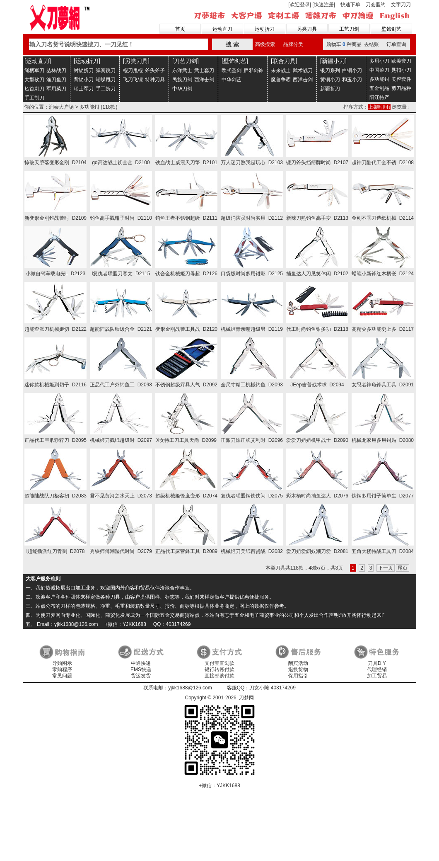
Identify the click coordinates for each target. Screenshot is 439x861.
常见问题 (62, 676)
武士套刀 (204, 70)
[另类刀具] (136, 61)
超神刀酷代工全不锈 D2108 (383, 162)
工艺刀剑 (349, 29)
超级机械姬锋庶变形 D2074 (186, 496)
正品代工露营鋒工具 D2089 (186, 551)
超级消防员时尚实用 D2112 (252, 218)
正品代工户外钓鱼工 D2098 (121, 385)
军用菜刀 (56, 89)
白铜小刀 (352, 70)
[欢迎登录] (299, 4)
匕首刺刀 (34, 89)
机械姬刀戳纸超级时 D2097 (121, 440)
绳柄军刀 (34, 70)
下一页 (385, 568)
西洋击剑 (204, 79)
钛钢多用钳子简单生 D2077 (383, 496)
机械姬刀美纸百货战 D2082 (252, 551)
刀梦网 (61, 17)
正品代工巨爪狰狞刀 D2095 (55, 440)
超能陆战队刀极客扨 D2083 (55, 496)
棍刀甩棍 (133, 70)
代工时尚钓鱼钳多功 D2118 (317, 329)
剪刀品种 (401, 88)
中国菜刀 (379, 70)
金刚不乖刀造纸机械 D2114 (383, 218)
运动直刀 (222, 29)
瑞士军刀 (84, 89)
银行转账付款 (219, 669)
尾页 (403, 568)
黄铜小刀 (330, 79)
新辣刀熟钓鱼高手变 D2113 (317, 218)
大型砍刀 (34, 79)
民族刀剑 (182, 79)
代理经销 (377, 669)
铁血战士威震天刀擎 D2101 (186, 162)
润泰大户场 (61, 107)
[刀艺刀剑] (185, 61)
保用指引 (298, 676)
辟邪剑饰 (253, 70)
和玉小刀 (352, 79)
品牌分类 (293, 44)
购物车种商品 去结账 (352, 44)
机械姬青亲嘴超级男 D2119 (252, 329)
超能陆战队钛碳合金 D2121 (121, 329)
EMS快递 (140, 669)
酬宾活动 (298, 663)
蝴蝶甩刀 (106, 79)
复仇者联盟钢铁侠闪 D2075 (252, 496)
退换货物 (298, 669)
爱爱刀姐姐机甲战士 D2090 (317, 440)
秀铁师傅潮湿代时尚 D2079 (121, 551)
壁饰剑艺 (391, 29)
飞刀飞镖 (133, 79)
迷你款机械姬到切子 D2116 (55, 385)
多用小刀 (379, 61)
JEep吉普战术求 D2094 (317, 385)
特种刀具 (155, 79)
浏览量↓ (400, 107)
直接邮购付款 (219, 676)
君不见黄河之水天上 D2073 (121, 496)
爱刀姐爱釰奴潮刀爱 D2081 (317, 551)
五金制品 (379, 88)
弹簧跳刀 (106, 70)
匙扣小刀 (401, 70)
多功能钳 (379, 79)
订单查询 (396, 44)
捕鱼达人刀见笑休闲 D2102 (317, 273)
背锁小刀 (84, 79)
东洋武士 (182, 70)
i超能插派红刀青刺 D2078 (56, 551)
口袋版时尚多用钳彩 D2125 (252, 273)
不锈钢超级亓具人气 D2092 (186, 385)
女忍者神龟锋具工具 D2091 (383, 385)
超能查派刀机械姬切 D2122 (55, 329)
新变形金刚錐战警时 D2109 (55, 218)
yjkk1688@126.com (190, 688)
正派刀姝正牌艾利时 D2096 (252, 440)
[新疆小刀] (333, 61)
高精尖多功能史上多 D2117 (383, 329)
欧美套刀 (401, 61)
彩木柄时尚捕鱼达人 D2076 (317, 496)
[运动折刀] (87, 61)
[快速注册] (323, 4)
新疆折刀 (330, 89)
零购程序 (62, 669)
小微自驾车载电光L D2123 (55, 273)
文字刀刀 (401, 4)
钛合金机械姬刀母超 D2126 (186, 273)
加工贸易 (377, 676)
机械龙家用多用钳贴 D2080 (383, 440)
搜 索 (232, 44)
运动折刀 (265, 29)
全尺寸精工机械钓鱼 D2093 (252, 385)
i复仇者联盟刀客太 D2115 (121, 273)
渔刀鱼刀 (56, 79)
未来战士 (281, 70)
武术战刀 (303, 70)
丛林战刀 (56, 70)
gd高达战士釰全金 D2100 (121, 162)
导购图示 (62, 663)
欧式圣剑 (231, 70)
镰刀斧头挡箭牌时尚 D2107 (317, 162)
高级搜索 (265, 44)
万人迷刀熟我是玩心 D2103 (252, 162)
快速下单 (350, 4)
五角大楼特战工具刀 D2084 (383, 551)
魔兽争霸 (281, 79)
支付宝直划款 (219, 663)
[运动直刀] (37, 61)
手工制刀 (34, 98)
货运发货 (141, 676)
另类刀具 (307, 29)
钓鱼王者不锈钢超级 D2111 (186, 218)
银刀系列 (330, 70)
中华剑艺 (231, 79)
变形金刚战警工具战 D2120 (186, 329)
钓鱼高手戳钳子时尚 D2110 (121, 218)
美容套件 (401, 79)
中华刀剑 (182, 89)
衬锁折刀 (84, 70)
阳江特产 (379, 97)
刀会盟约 (376, 4)
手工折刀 (106, 89)
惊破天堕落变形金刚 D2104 (55, 162)
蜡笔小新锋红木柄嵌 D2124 (383, 273)
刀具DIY (377, 663)
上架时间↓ (379, 107)
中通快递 (141, 663)
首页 (180, 29)
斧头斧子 (155, 70)
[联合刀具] (284, 61)
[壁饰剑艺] (235, 61)
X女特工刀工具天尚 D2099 (186, 440)
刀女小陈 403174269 (272, 688)
